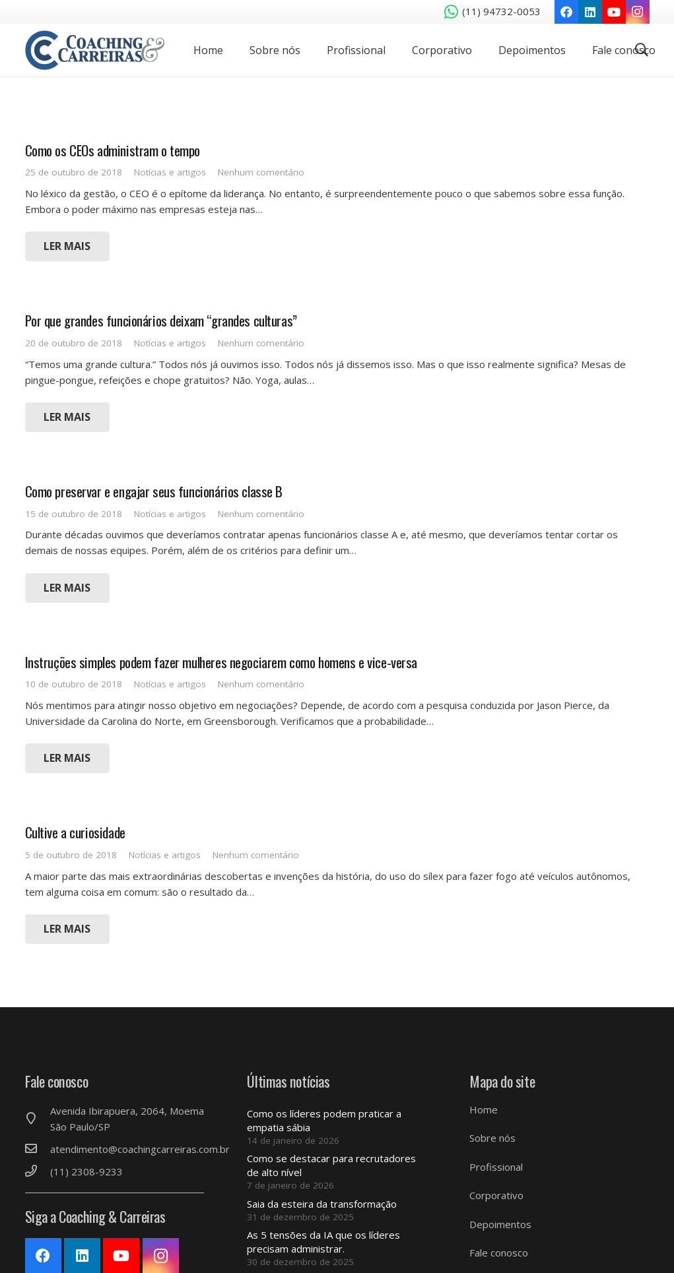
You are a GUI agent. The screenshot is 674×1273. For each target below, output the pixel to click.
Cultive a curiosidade (75, 832)
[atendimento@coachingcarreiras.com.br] (37, 1149)
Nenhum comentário (261, 172)
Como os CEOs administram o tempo (113, 150)
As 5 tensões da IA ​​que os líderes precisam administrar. (323, 1241)
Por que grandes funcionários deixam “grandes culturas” (161, 320)
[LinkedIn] (590, 12)
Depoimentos (500, 1224)
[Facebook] (566, 12)
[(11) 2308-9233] (37, 1171)
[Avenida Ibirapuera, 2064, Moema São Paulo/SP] (37, 1119)
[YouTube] (614, 12)
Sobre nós (492, 1137)
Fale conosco (498, 1252)
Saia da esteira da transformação (322, 1203)
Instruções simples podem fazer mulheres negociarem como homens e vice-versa (221, 662)
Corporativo (496, 1195)
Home (483, 1109)
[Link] (96, 50)
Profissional (496, 1166)
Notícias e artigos (170, 172)
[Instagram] (638, 12)
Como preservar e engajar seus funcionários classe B (154, 491)
